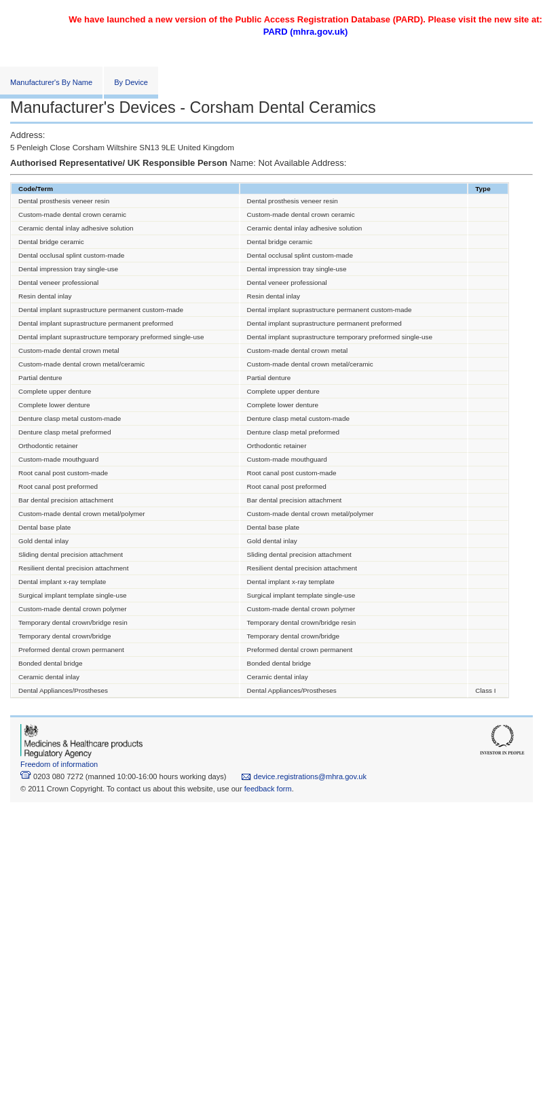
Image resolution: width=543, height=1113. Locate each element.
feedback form (268, 789)
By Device (131, 82)
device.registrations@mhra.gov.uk (304, 776)
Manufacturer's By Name (51, 82)
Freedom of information (59, 764)
